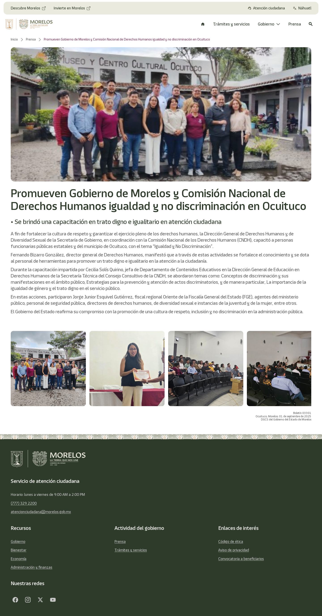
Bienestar (18, 550)
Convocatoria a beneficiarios (241, 558)
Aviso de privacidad (233, 550)
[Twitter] (40, 599)
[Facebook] (15, 599)
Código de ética (230, 541)
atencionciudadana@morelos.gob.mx (41, 511)
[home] (31, 24)
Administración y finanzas (31, 567)
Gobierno (18, 541)
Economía (18, 558)
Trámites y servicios (130, 550)
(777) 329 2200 (24, 503)
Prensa (120, 541)
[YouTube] (52, 599)
